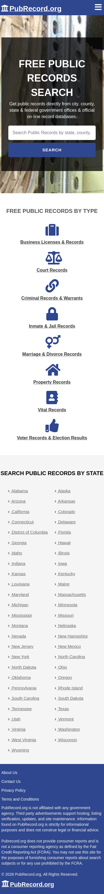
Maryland (20, 594)
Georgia (19, 542)
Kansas (18, 573)
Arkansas (66, 501)
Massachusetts (71, 594)
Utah (16, 719)
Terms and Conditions (20, 799)
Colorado (66, 511)
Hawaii (64, 542)
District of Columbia (29, 532)
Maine (63, 584)
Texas (63, 708)
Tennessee (21, 708)
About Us (9, 772)
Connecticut (22, 521)
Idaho (16, 553)
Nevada (18, 636)
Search (52, 149)
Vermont (65, 719)
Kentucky (66, 573)
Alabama (19, 490)
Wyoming (20, 750)
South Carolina (25, 698)
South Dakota (70, 698)
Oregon (64, 677)
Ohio (62, 667)
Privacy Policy (13, 790)
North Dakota (23, 667)
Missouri (65, 615)
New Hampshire (72, 636)
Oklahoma (21, 677)
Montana (19, 625)
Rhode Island (70, 688)
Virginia (18, 729)
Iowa (62, 563)
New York (20, 656)
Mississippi (21, 615)
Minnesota (67, 604)
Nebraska (66, 625)
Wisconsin (67, 739)
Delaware (66, 521)
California (20, 511)
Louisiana (20, 584)
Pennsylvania (23, 688)
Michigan (19, 604)
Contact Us (11, 781)
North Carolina (71, 656)
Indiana (18, 563)
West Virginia (23, 739)
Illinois (63, 553)
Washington (68, 729)
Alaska (63, 490)
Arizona (18, 501)
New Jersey (22, 646)
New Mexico (69, 646)
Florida (64, 532)
